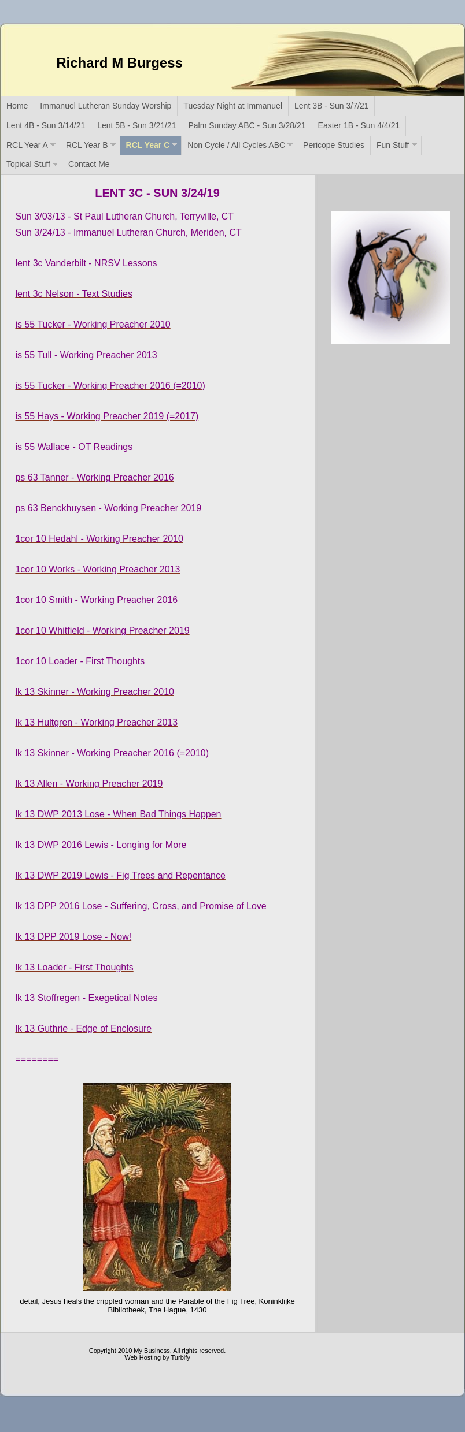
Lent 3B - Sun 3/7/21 (331, 105)
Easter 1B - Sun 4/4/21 (359, 125)
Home (17, 105)
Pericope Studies (333, 145)
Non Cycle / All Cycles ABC (236, 145)
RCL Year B (87, 145)
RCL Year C (148, 145)
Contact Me (89, 164)
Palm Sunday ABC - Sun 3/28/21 (246, 125)
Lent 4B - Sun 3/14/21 (45, 125)
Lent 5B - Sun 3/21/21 (136, 125)
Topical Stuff (28, 164)
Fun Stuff (393, 145)
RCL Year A (27, 145)
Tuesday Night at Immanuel (232, 105)
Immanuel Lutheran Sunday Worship (105, 105)
